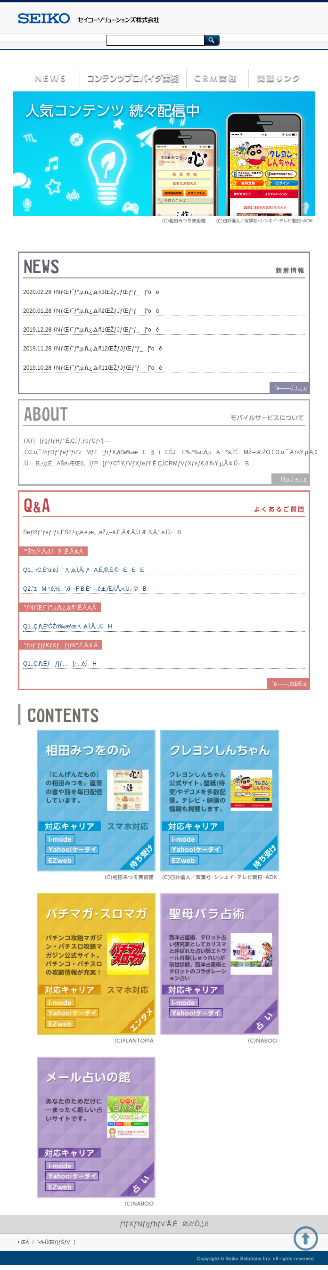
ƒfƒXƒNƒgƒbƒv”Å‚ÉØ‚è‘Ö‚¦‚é (164, 1224)
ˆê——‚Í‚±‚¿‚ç (290, 388)
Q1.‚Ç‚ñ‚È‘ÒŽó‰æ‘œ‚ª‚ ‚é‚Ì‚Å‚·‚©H (67, 626)
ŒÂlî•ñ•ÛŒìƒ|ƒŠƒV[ (48, 1242)
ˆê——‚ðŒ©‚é (289, 684)
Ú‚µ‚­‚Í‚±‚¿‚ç (291, 479)
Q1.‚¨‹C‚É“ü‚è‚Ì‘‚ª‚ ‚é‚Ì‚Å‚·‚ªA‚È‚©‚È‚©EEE (83, 570)
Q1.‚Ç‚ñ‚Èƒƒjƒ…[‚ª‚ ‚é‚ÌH (60, 663)
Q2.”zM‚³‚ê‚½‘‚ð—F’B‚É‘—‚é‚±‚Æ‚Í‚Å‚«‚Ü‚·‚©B (84, 589)
